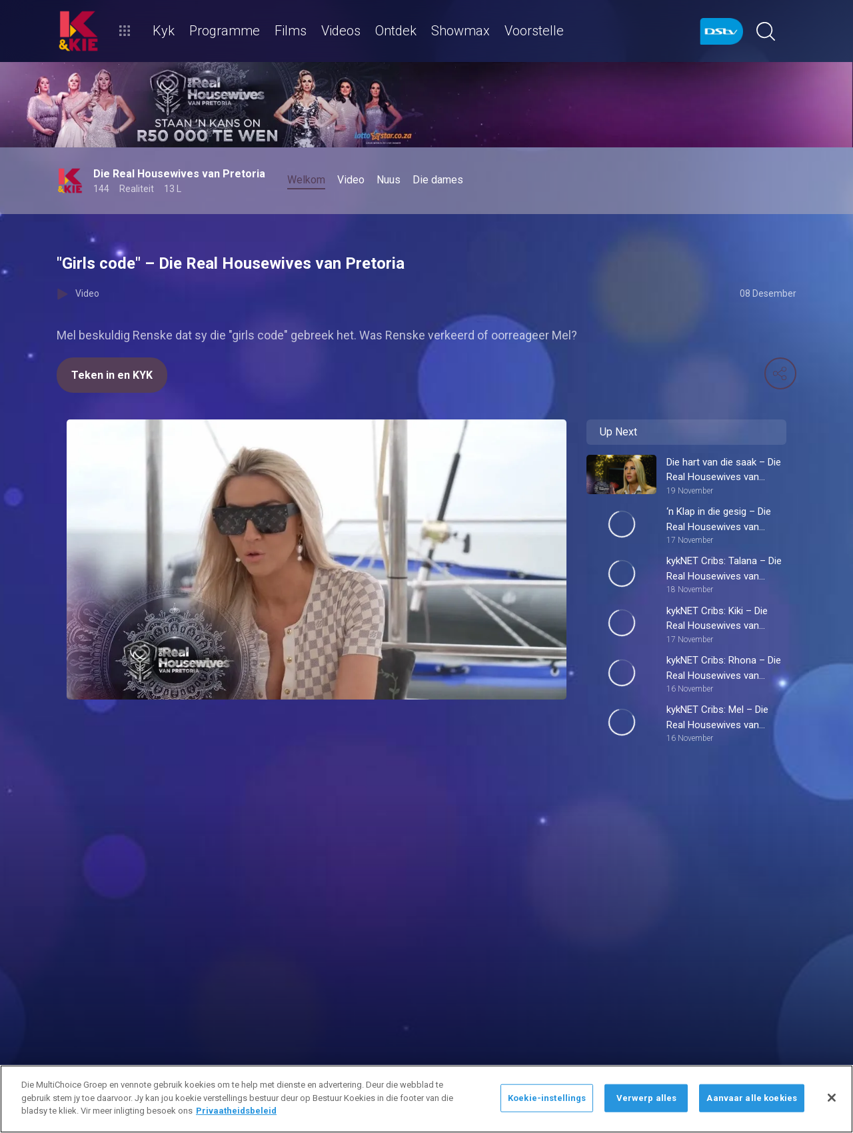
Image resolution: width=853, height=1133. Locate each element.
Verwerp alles (646, 1098)
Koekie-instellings (547, 1098)
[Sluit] (831, 1097)
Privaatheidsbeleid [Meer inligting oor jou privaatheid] (236, 1111)
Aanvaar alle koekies (751, 1098)
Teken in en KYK (112, 375)
